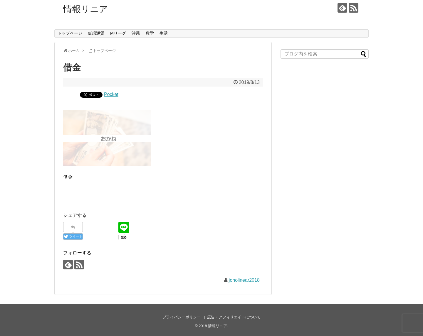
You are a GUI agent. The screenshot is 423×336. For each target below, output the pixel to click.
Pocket (111, 94)
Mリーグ (118, 33)
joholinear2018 (244, 280)
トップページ (70, 33)
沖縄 (136, 33)
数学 (150, 33)
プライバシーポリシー (181, 317)
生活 (164, 33)
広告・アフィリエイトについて (234, 317)
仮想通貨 (96, 33)
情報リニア (85, 9)
